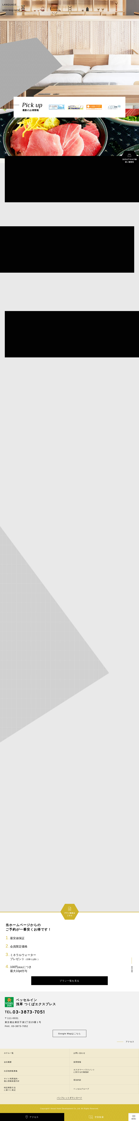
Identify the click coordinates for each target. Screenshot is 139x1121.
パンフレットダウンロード (69, 1098)
